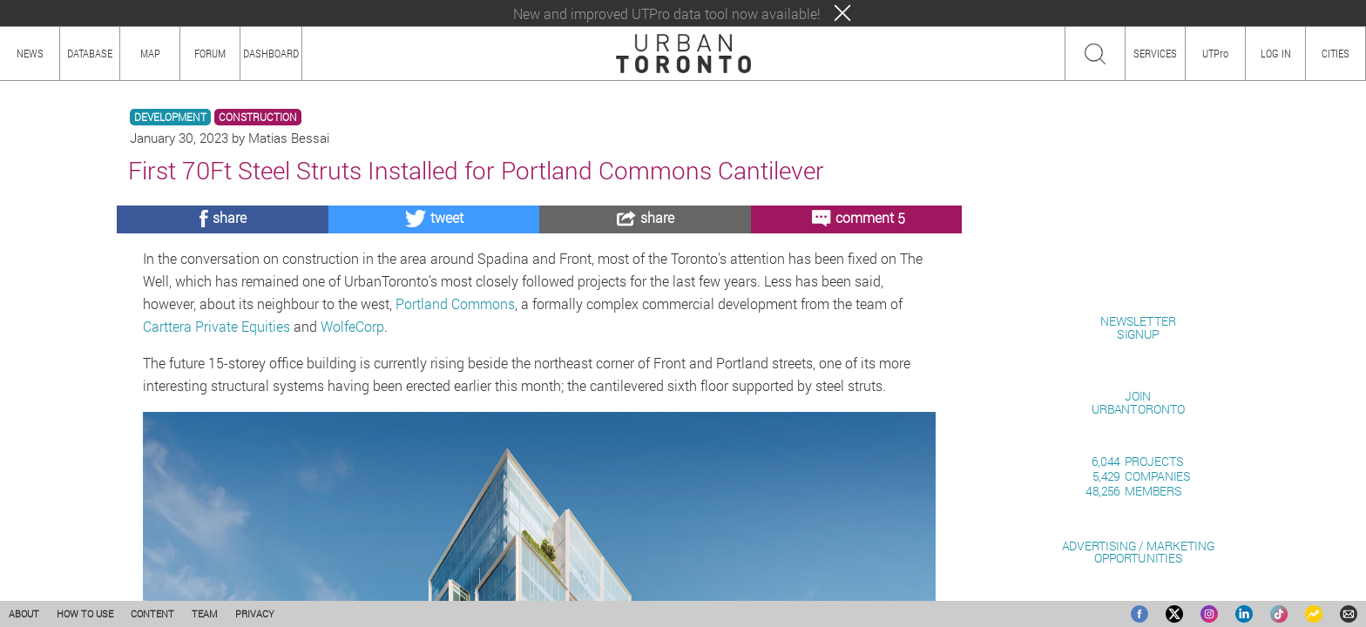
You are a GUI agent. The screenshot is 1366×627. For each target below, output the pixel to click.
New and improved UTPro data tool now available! (667, 13)
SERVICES (1155, 53)
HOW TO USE (85, 613)
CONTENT (152, 613)
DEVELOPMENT (170, 117)
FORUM (210, 53)
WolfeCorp (352, 326)
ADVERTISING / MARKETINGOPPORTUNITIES (1138, 551)
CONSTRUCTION (258, 117)
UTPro (1215, 53)
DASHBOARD (270, 53)
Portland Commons (455, 303)
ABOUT (24, 613)
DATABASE (89, 53)
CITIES (1335, 53)
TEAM (205, 613)
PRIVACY (254, 613)
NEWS (30, 53)
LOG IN (1276, 53)
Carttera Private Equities (216, 326)
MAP (150, 53)
